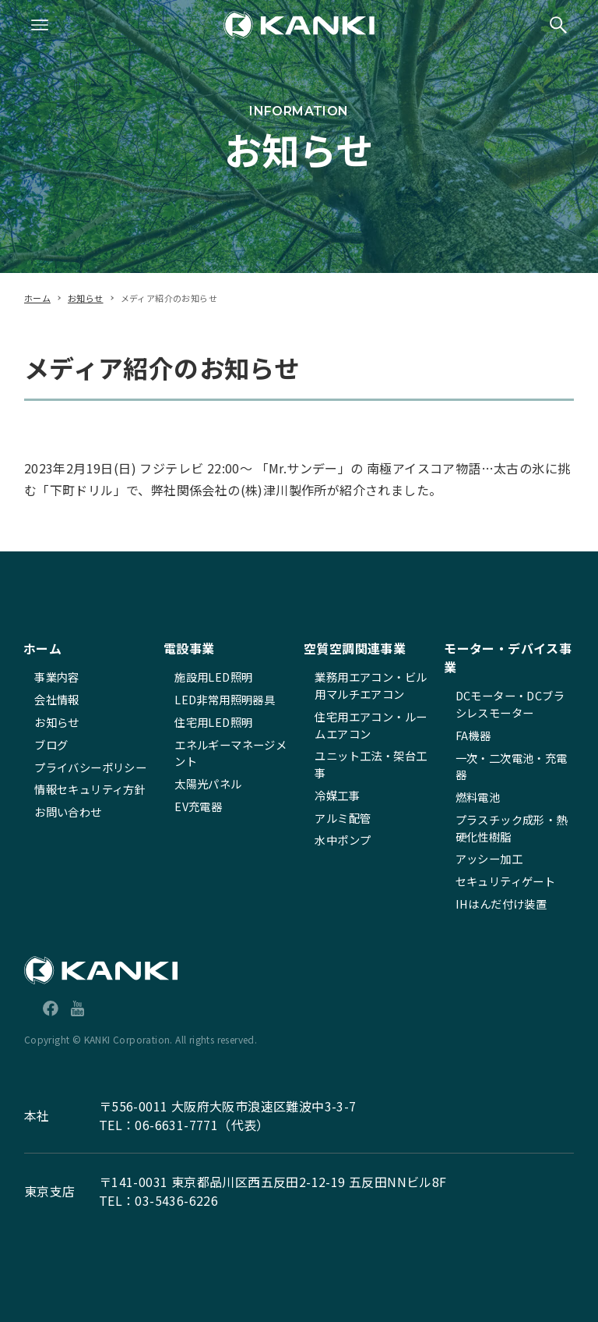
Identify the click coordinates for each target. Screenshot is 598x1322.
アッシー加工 (489, 858)
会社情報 (56, 699)
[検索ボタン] (558, 25)
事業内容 (56, 676)
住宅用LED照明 (213, 722)
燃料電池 (478, 797)
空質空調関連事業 (355, 648)
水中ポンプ (343, 839)
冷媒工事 (337, 795)
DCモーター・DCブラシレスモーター (510, 704)
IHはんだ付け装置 (501, 903)
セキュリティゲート (506, 881)
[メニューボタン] (39, 25)
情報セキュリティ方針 (90, 789)
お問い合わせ (67, 811)
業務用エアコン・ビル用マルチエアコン (371, 685)
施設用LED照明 (213, 676)
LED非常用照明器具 (224, 699)
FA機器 (473, 735)
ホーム (42, 648)
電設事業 (189, 648)
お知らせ (56, 722)
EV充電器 (198, 806)
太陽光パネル (207, 783)
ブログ (51, 744)
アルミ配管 (343, 818)
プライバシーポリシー (90, 767)
